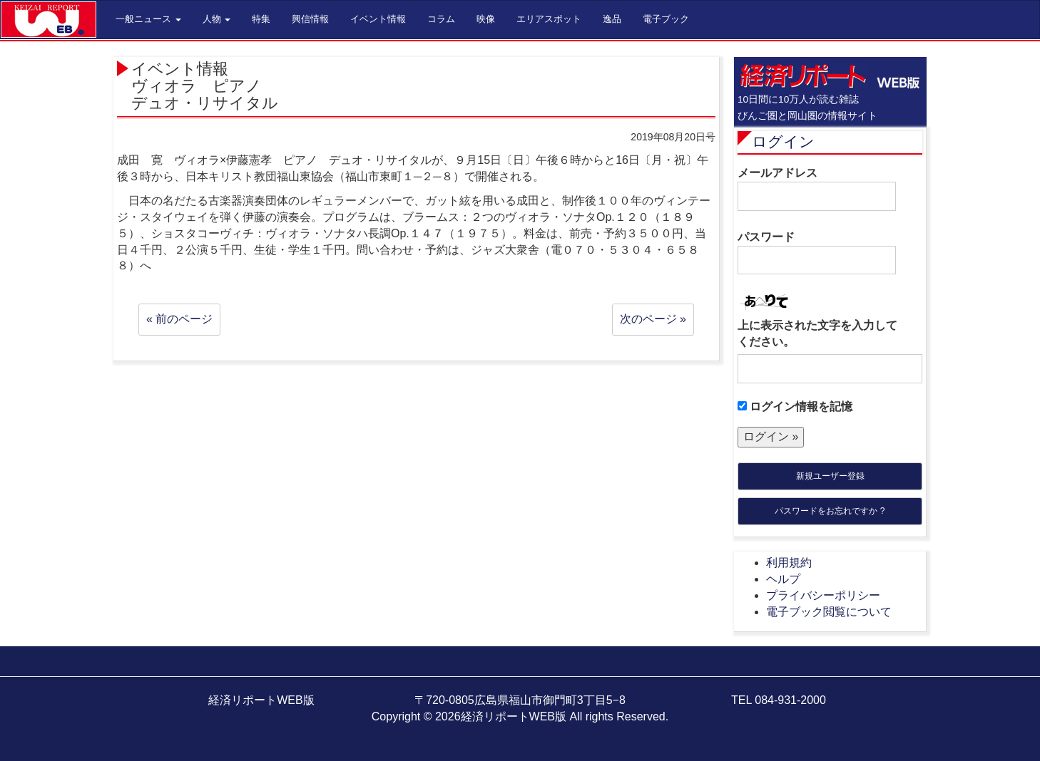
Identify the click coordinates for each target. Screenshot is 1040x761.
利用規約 (789, 562)
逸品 (612, 19)
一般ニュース (148, 19)
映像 (485, 19)
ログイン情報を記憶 (795, 406)
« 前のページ (179, 319)
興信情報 (310, 19)
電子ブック (666, 19)
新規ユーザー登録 (830, 476)
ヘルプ (783, 579)
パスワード (817, 253)
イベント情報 (378, 19)
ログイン (783, 141)
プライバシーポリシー (823, 595)
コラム (441, 19)
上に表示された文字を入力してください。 (817, 333)
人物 (217, 19)
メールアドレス (817, 189)
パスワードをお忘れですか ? (829, 511)
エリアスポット (548, 19)
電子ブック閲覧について (829, 612)
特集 (261, 19)
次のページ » (653, 319)
